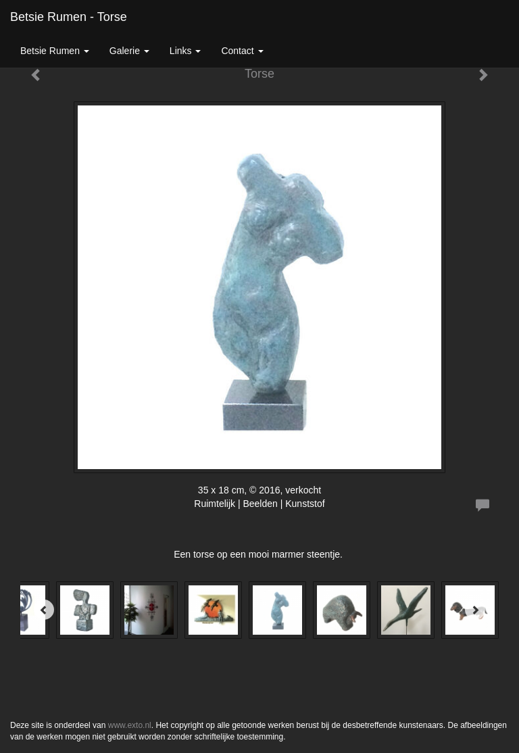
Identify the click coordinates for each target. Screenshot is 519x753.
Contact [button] (242, 50)
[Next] (475, 610)
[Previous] (44, 610)
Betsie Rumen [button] (54, 50)
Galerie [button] (129, 50)
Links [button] (185, 50)
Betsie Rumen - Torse (68, 17)
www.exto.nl (129, 725)
